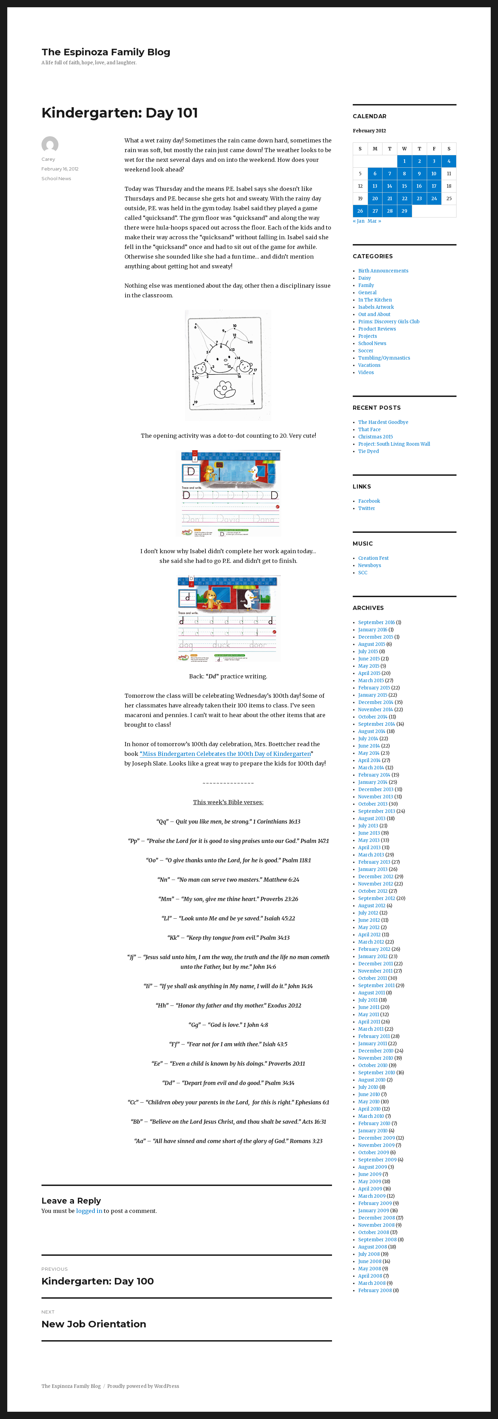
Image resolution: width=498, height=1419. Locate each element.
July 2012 (368, 913)
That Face (369, 430)
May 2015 (368, 666)
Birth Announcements (383, 271)
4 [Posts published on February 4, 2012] (449, 161)
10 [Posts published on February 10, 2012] (434, 174)
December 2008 (376, 1218)
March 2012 (371, 942)
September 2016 (376, 622)
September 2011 (376, 986)
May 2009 (369, 1182)
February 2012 (374, 949)
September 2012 (376, 898)
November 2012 (375, 884)
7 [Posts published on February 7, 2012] (389, 174)
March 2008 (372, 1283)
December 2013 (376, 789)
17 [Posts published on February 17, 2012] (434, 186)
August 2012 (372, 906)
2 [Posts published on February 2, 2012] (419, 161)
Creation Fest (373, 558)
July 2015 (368, 652)
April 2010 (369, 1109)
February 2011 (374, 1036)
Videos (366, 372)
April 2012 (369, 935)
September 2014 (376, 724)
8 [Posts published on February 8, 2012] (404, 174)
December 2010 (376, 1051)
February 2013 (374, 862)
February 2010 (374, 1123)
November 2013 (375, 797)
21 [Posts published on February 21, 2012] (389, 199)
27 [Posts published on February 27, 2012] (375, 211)
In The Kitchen (375, 300)
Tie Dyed (368, 451)
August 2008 (372, 1247)
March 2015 (371, 681)
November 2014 (375, 710)
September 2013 (376, 811)
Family (366, 285)
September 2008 (377, 1240)
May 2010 (369, 1102)
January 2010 (373, 1131)
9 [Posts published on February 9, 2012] (419, 174)
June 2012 (369, 920)
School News (56, 178)
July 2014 (368, 739)
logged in (89, 1210)
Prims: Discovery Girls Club (388, 322)
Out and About (374, 314)
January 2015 (372, 695)
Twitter (366, 508)
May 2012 (369, 927)
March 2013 (371, 855)
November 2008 (376, 1225)
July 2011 (368, 1000)
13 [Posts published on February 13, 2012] (375, 186)
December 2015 (375, 637)
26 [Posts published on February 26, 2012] (360, 211)
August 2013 (372, 819)
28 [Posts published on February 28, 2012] (390, 211)
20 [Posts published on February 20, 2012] (375, 199)
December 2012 (376, 877)
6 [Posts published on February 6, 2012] (375, 174)
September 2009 (377, 1160)
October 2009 (373, 1153)
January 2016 (372, 630)
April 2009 (370, 1189)
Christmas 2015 (375, 437)
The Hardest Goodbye (383, 422)
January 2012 (373, 956)
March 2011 (371, 1029)
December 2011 (375, 964)
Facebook (369, 501)
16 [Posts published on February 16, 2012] (419, 186)
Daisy (364, 278)
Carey (48, 159)
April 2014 (369, 760)
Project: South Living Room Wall (394, 444)
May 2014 (369, 753)
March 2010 (371, 1116)
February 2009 (375, 1203)
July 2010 (368, 1087)
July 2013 (368, 826)
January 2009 (373, 1211)
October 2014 (373, 717)
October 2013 (373, 804)
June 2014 (369, 746)
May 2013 (369, 840)
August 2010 (372, 1080)
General (367, 293)
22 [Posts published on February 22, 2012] (404, 199)
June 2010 (369, 1094)
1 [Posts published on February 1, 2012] (405, 161)
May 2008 (369, 1269)
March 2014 (371, 768)
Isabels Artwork (376, 307)
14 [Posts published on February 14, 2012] (389, 186)
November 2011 (375, 971)
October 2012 (373, 891)
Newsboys (369, 565)
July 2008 (369, 1254)
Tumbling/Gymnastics (384, 358)
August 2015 (371, 644)
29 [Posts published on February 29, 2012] (404, 211)
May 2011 (368, 1015)
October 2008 (373, 1232)
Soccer (366, 351)
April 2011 (369, 1022)
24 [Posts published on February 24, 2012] (434, 199)
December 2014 (376, 702)
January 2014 (373, 782)
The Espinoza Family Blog (106, 52)
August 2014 (372, 731)
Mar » (374, 221)
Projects (367, 336)
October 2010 (373, 1065)
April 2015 (369, 673)
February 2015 (374, 688)
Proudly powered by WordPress (143, 1386)
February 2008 (375, 1290)
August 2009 (372, 1167)
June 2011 (368, 1007)
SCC (362, 573)
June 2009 (369, 1174)
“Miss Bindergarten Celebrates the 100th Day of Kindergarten (225, 753)
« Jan (359, 221)
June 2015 (369, 659)
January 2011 (372, 1044)
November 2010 (375, 1058)
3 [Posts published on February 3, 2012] (434, 161)
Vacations (369, 365)
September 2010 (376, 1073)
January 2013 (373, 869)
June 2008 (369, 1261)
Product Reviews (377, 329)
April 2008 (370, 1276)
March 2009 (372, 1196)
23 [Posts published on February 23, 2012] (419, 199)
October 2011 (372, 978)
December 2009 (376, 1138)
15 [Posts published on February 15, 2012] (404, 186)
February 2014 (374, 775)
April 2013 (369, 848)
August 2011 (371, 993)
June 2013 (369, 833)
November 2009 (376, 1145)
